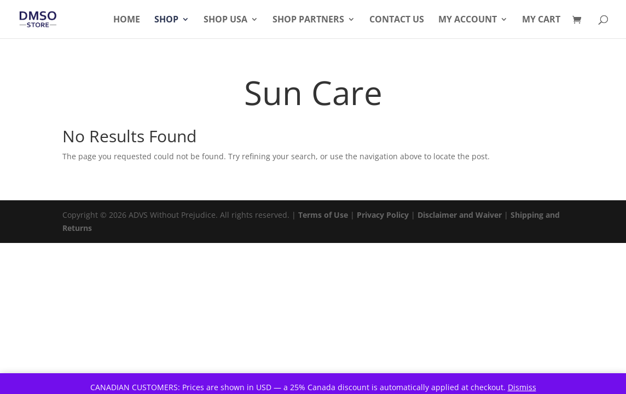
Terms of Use (323, 215)
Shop (166, 20)
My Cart (541, 20)
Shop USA (225, 20)
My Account (467, 20)
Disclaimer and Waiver (460, 215)
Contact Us (396, 20)
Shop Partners (308, 20)
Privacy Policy (383, 215)
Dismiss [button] (522, 387)
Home (126, 20)
